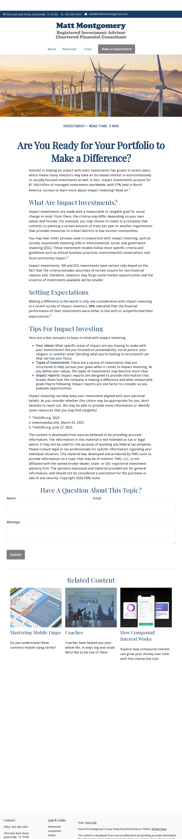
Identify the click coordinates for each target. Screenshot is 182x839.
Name (11, 487)
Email (97, 487)
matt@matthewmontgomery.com (106, 3)
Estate (51, 824)
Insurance (53, 828)
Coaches (74, 621)
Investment (54, 820)
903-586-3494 (71, 3)
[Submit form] (16, 544)
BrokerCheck (159, 818)
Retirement (54, 816)
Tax (50, 833)
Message (13, 511)
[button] (52, 38)
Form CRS (91, 812)
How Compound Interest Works (137, 624)
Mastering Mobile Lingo (35, 621)
